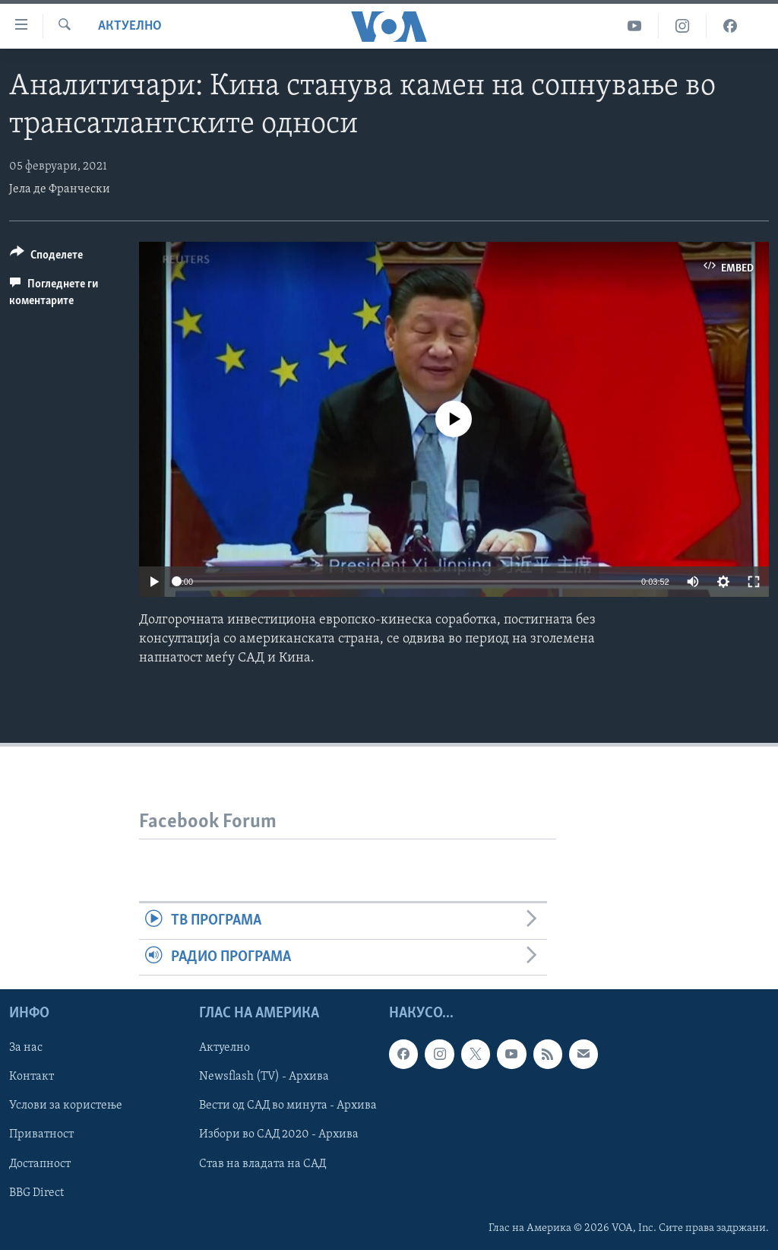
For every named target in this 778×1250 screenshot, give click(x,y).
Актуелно (130, 26)
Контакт (31, 1077)
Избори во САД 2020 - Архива (279, 1134)
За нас (26, 1048)
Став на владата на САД (262, 1163)
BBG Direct (36, 1192)
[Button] (46, 257)
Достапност (40, 1163)
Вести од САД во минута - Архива (288, 1105)
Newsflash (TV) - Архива (264, 1077)
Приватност (41, 1134)
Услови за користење (65, 1105)
